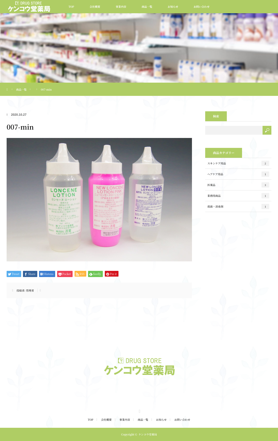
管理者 (30, 290)
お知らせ (173, 6)
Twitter (139, 410)
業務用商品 (238, 195)
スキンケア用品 (238, 163)
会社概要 (95, 6)
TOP (71, 6)
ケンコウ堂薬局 (148, 434)
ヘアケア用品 (238, 174)
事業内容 (121, 6)
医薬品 (238, 185)
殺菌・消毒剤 (238, 206)
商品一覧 (147, 6)
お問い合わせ (202, 6)
